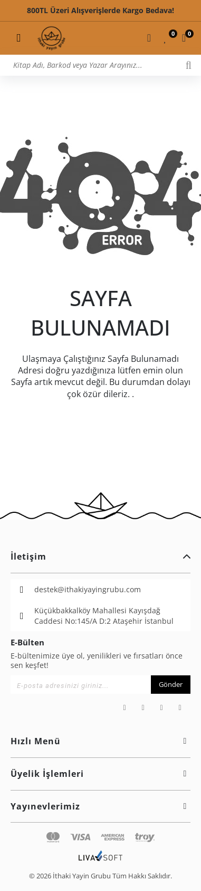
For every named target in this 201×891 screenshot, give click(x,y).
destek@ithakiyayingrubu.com (87, 589)
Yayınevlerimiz (100, 806)
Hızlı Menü (100, 741)
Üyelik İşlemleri (100, 773)
